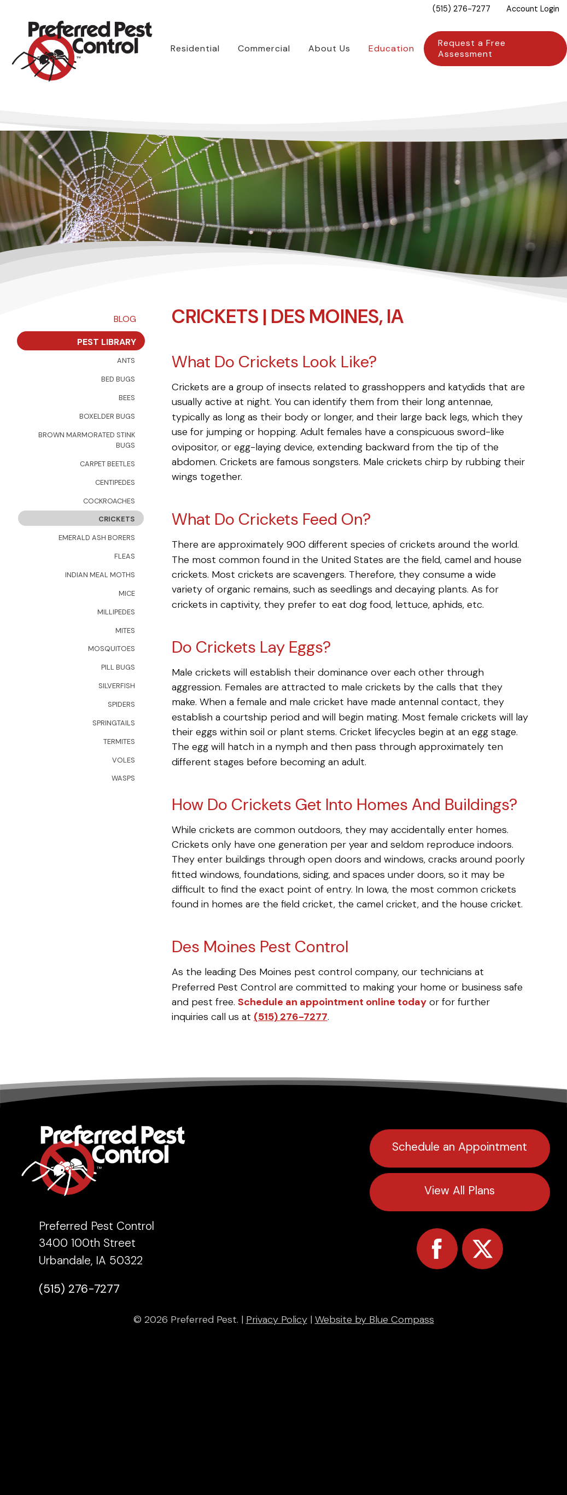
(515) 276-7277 (291, 1046)
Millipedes (116, 641)
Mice (127, 622)
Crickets (116, 548)
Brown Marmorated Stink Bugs (86, 469)
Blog (125, 348)
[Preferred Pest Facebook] (437, 1277)
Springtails (113, 752)
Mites (125, 659)
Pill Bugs (118, 696)
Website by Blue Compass (374, 1348)
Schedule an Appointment (459, 1175)
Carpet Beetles (107, 492)
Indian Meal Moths (100, 603)
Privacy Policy (276, 1348)
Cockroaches (109, 530)
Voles (123, 789)
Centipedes (115, 511)
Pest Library (106, 371)
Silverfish (116, 714)
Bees (127, 426)
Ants (126, 389)
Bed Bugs (118, 408)
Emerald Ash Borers (97, 566)
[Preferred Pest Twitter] (482, 1277)
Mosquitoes (111, 678)
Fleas (124, 585)
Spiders (121, 733)
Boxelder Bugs (107, 445)
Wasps (123, 807)
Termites (119, 770)
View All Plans (459, 1219)
